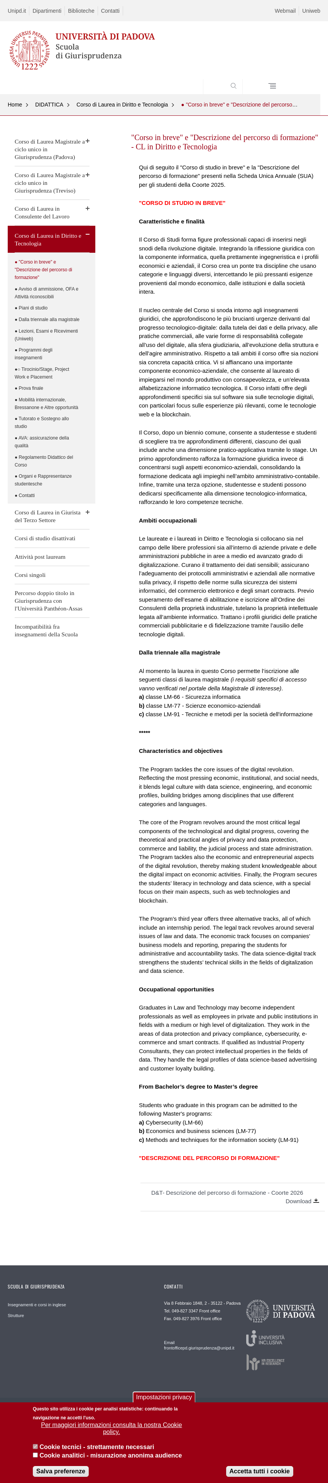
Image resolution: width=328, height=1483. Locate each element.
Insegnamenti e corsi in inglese (37, 1304)
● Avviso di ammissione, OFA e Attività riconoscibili (46, 292)
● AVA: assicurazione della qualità (42, 441)
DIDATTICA (49, 104)
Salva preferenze (60, 1472)
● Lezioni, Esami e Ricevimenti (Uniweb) (46, 335)
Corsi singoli (30, 575)
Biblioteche (81, 11)
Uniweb (311, 11)
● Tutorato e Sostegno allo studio (42, 422)
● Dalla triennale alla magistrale (47, 319)
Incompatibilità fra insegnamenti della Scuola (46, 630)
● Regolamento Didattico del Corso (44, 461)
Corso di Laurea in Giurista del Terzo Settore (48, 516)
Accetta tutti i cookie (260, 1472)
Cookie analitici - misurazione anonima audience (110, 1456)
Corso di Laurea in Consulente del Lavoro (42, 212)
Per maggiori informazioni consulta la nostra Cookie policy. (111, 1429)
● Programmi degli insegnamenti (33, 353)
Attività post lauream (40, 556)
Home (15, 104)
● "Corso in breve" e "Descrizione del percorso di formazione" (43, 269)
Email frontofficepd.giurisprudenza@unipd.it (195, 1345)
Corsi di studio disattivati (45, 538)
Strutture (16, 1315)
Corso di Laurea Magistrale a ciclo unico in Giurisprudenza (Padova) (50, 149)
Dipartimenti (46, 11)
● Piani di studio (31, 308)
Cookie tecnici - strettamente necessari (96, 1448)
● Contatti (25, 495)
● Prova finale (29, 388)
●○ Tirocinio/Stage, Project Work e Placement (42, 373)
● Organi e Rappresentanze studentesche (43, 480)
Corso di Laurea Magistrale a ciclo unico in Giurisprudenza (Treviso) (50, 183)
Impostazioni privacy (164, 1398)
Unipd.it (17, 11)
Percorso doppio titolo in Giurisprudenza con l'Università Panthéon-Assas (49, 601)
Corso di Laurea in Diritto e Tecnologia (122, 104)
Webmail (285, 11)
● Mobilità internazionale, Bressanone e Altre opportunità (46, 403)
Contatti (110, 11)
